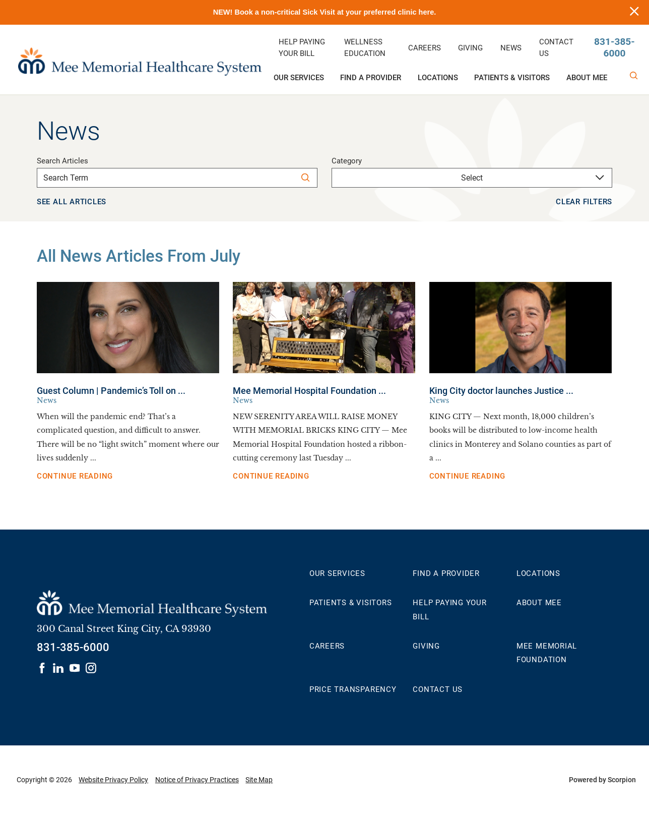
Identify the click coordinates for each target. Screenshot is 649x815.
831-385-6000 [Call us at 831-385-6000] (614, 47)
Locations (538, 573)
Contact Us (438, 689)
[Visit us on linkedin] (58, 668)
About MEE (539, 602)
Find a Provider (446, 573)
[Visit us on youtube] (75, 668)
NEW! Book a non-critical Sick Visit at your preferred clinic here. (324, 12)
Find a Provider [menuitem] (370, 77)
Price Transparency (353, 689)
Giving (426, 646)
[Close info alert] (634, 12)
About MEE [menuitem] (586, 77)
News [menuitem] (511, 48)
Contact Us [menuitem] (556, 48)
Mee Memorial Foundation (546, 653)
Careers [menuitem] (424, 48)
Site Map (259, 780)
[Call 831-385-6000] (73, 648)
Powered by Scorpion (602, 780)
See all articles (71, 201)
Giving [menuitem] (470, 48)
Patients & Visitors (350, 602)
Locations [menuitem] (438, 77)
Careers (327, 646)
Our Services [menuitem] (299, 77)
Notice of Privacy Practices (197, 780)
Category (347, 161)
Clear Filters (584, 201)
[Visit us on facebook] (42, 668)
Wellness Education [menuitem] (364, 48)
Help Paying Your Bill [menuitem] (302, 48)
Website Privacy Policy (113, 780)
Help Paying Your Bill (449, 609)
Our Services (337, 573)
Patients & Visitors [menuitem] (512, 77)
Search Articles (62, 161)
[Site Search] (634, 76)
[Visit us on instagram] (91, 668)
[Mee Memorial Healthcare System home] (140, 59)
